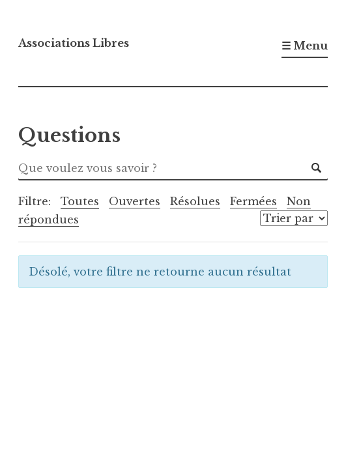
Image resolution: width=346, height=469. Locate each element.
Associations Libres (73, 43)
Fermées (253, 201)
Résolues (195, 201)
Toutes (80, 201)
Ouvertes (134, 201)
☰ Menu (304, 45)
